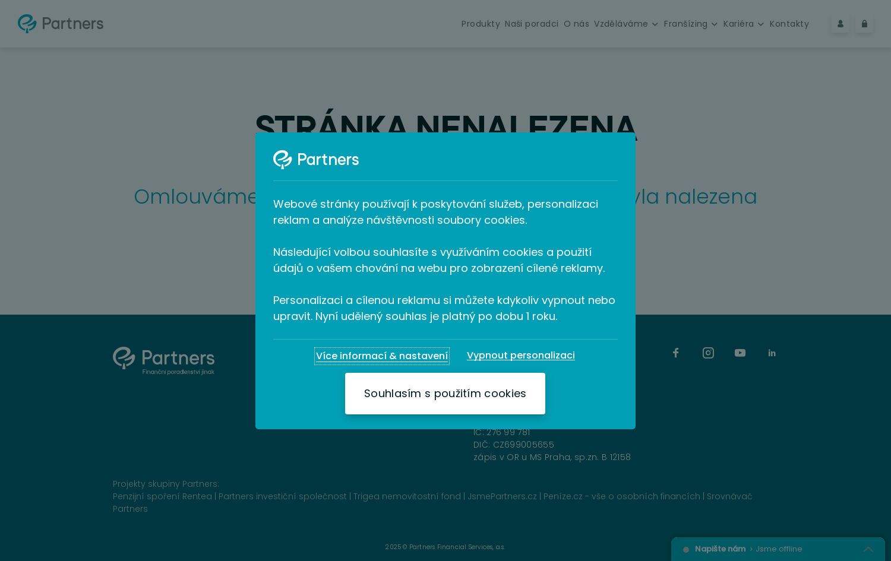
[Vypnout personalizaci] (521, 355)
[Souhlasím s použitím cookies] (445, 393)
